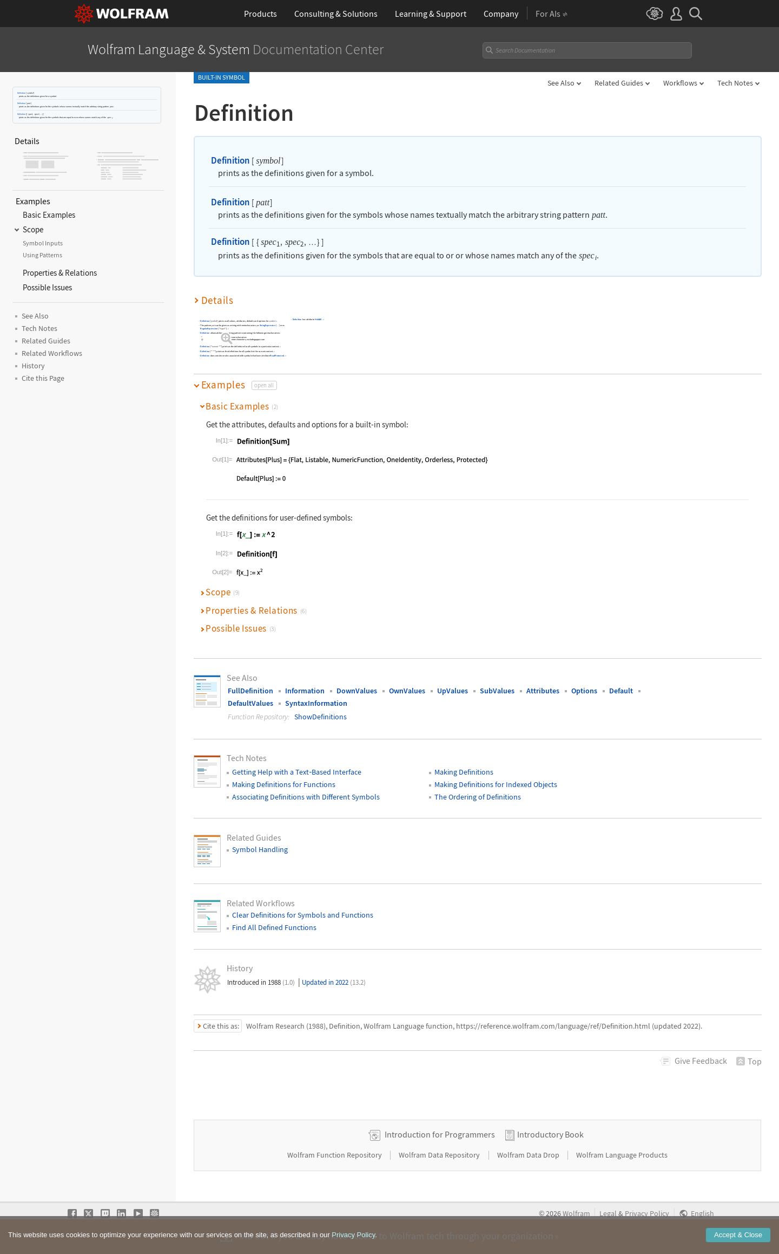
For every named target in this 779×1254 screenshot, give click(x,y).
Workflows (680, 83)
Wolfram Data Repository (440, 1155)
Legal (608, 1213)
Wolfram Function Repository (335, 1155)
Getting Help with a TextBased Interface (296, 772)
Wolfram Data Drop (529, 1155)
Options (584, 691)
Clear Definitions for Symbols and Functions (302, 915)
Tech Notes (735, 83)
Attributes (542, 691)
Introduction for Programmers (440, 1134)
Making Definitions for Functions (283, 784)
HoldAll (317, 319)
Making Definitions (463, 772)
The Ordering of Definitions (477, 797)
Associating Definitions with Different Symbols (306, 797)
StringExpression (267, 325)
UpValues (452, 691)
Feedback (701, 1060)
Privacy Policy (647, 1213)
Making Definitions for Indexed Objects (495, 784)
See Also (561, 83)
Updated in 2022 (334, 982)
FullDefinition (250, 691)
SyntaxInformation (316, 703)
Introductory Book (550, 1134)
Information (305, 691)
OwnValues (407, 691)
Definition (21, 93)
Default (621, 691)
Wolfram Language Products (622, 1155)
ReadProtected (277, 355)
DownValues (356, 691)
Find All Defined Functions (274, 927)
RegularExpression (208, 328)
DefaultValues (250, 703)
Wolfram (576, 1213)
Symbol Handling (260, 849)
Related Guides (619, 83)
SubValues (497, 691)
